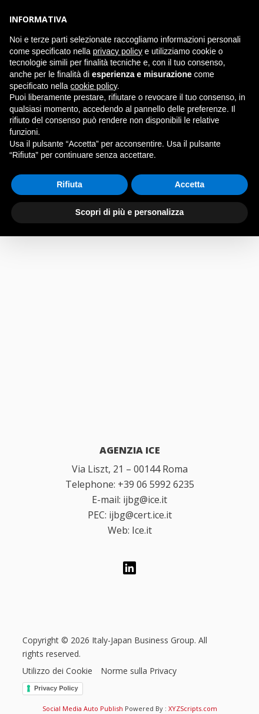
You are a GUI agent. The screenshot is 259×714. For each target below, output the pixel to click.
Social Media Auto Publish (82, 708)
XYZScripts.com (192, 708)
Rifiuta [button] (69, 184)
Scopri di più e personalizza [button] (129, 212)
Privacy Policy (56, 688)
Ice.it (142, 530)
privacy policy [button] (117, 51)
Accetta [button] (190, 184)
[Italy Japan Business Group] (129, 325)
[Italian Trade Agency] (129, 386)
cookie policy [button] (94, 86)
